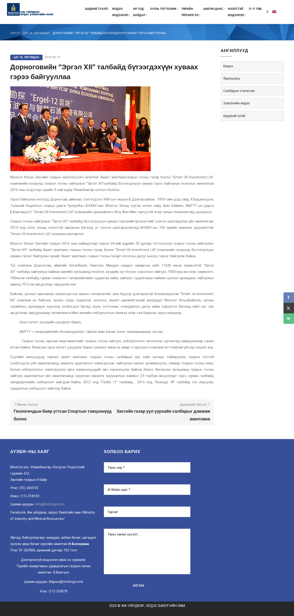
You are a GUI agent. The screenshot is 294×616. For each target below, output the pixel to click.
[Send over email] (288, 318)
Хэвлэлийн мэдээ (236, 103)
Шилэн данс (214, 9)
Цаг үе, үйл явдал (36, 33)
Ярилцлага (231, 78)
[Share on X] (288, 308)
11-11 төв (255, 9)
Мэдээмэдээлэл (121, 12)
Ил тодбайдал (140, 12)
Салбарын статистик (239, 90)
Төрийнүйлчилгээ (191, 12)
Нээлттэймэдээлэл (237, 12)
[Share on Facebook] (288, 297)
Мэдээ (228, 66)
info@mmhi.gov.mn (49, 504)
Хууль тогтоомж (164, 9)
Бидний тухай (97, 9)
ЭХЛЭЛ (15, 33)
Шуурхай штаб (234, 115)
